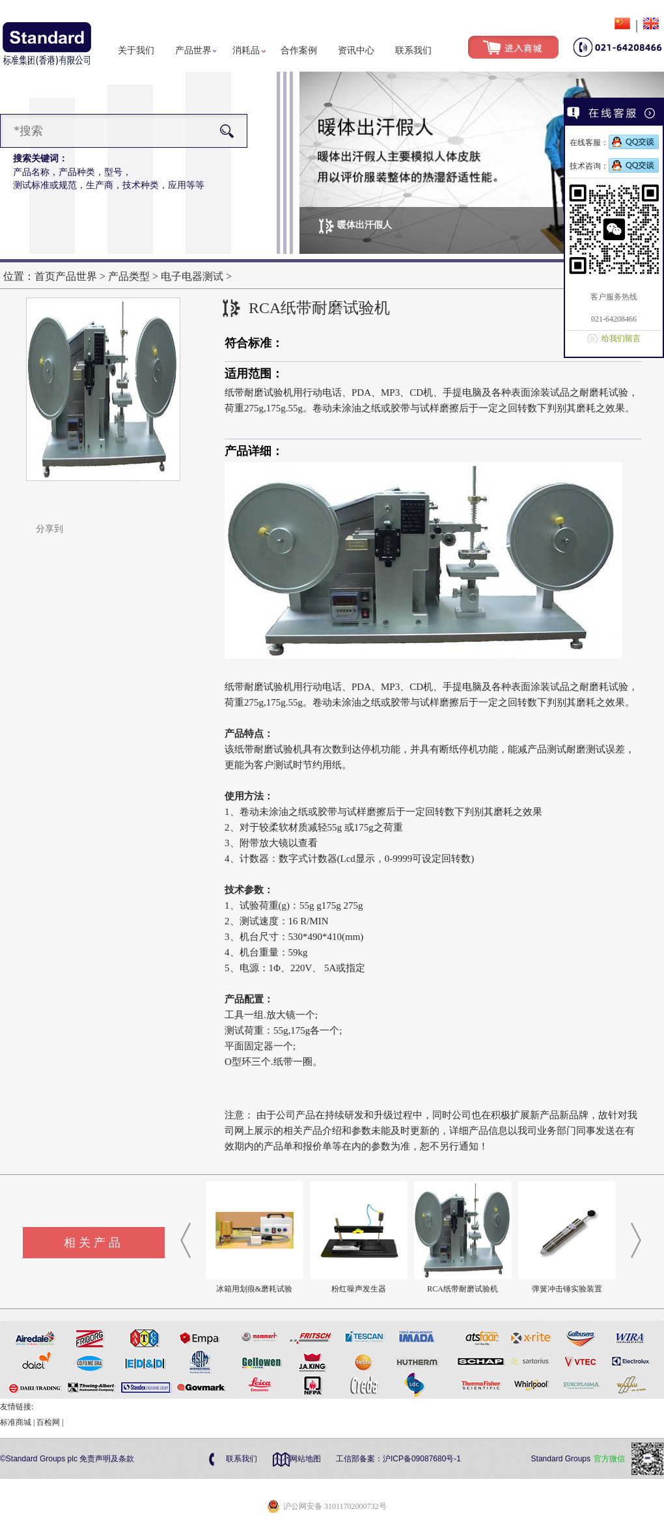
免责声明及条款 (106, 1458)
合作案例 (299, 50)
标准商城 (15, 1422)
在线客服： (614, 142)
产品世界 (193, 50)
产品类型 (129, 276)
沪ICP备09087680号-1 (422, 1458)
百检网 (48, 1422)
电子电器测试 (193, 276)
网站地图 (305, 1458)
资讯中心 (356, 50)
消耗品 (246, 50)
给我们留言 (621, 338)
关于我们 (136, 50)
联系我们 (413, 50)
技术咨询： (614, 166)
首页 (45, 276)
